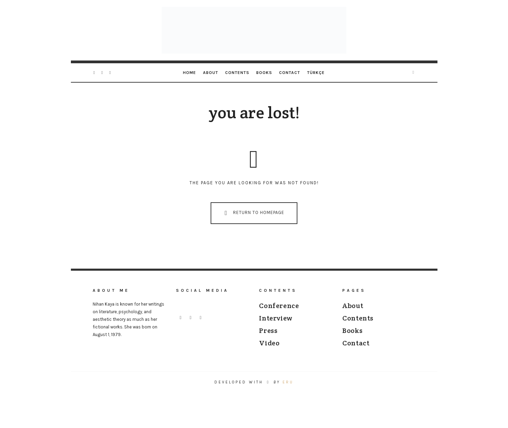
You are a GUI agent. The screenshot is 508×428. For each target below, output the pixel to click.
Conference (279, 305)
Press (268, 330)
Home (189, 72)
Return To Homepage (253, 213)
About (210, 72)
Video (269, 342)
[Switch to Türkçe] (316, 72)
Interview (275, 318)
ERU (288, 382)
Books (264, 72)
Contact (289, 72)
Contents (237, 72)
